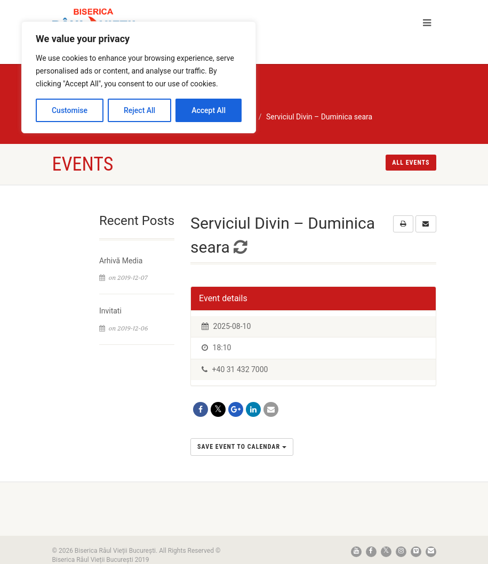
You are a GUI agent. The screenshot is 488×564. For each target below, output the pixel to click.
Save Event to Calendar (241, 446)
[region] (138, 77)
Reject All (139, 110)
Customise (69, 110)
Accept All (208, 110)
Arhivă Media (120, 260)
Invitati (110, 311)
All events (410, 162)
